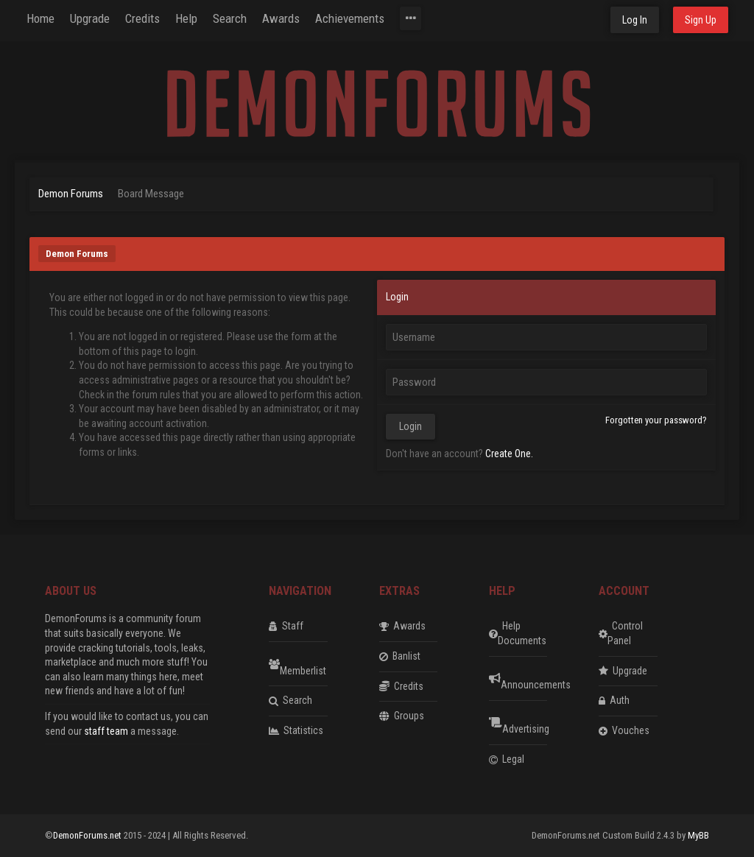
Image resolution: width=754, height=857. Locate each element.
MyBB (698, 835)
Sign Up (700, 20)
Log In (634, 20)
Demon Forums (70, 193)
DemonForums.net (88, 835)
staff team (106, 731)
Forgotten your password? (656, 420)
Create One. (509, 453)
